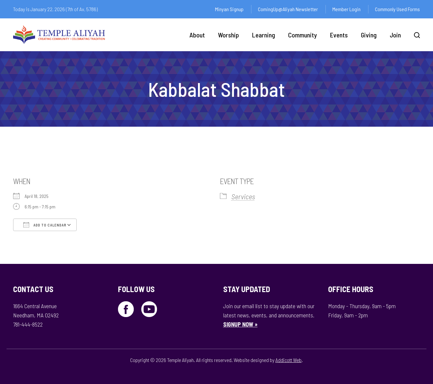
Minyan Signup (229, 9)
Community (302, 35)
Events (339, 35)
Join (395, 35)
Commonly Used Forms (397, 9)
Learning (263, 35)
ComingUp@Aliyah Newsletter (288, 9)
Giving (369, 35)
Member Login (346, 9)
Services (243, 196)
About (197, 35)
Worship (228, 35)
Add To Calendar (45, 225)
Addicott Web (288, 360)
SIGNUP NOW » (240, 324)
